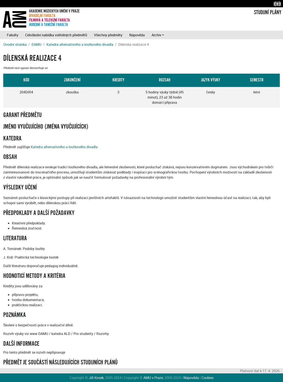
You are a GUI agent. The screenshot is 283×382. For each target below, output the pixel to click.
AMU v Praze (153, 377)
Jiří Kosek (96, 377)
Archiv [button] (156, 35)
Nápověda (137, 35)
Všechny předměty (108, 35)
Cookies (207, 377)
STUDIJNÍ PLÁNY (267, 12)
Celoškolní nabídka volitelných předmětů (56, 35)
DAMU (37, 44)
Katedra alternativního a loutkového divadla (79, 44)
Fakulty (12, 35)
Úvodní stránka (15, 44)
